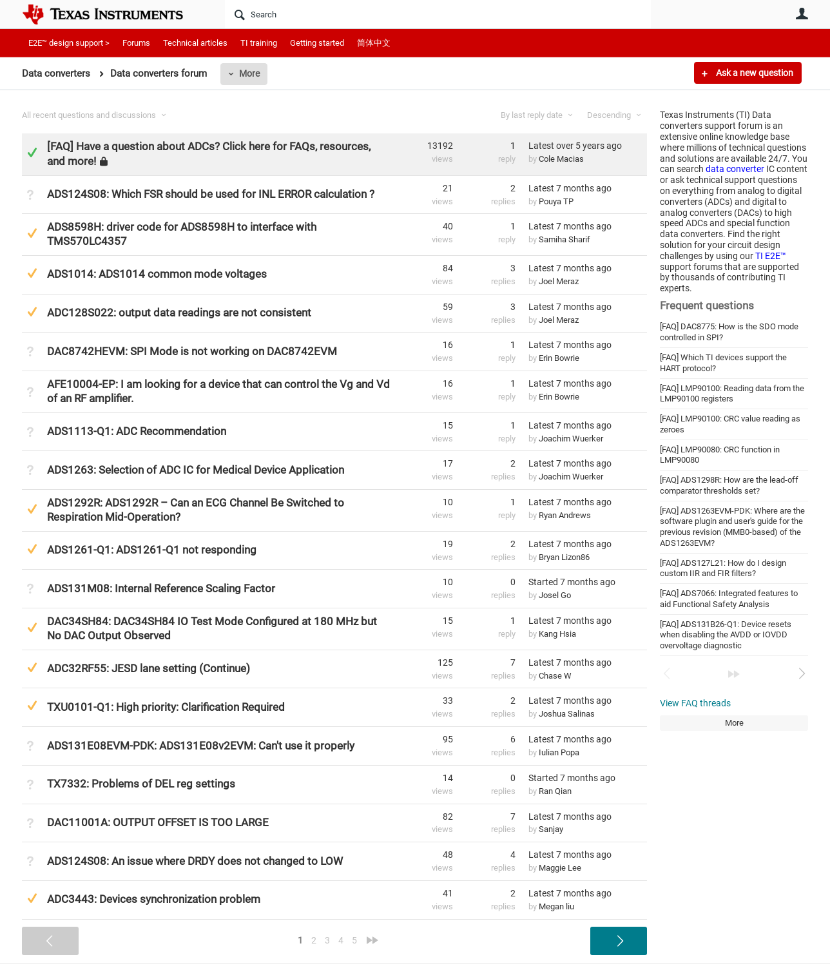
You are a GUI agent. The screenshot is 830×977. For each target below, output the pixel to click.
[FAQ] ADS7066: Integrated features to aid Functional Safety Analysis (729, 598)
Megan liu (556, 906)
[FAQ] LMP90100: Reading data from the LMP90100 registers (732, 393)
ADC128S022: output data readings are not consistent (179, 312)
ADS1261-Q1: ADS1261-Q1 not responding (151, 549)
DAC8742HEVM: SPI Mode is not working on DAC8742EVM (192, 351)
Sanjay (551, 829)
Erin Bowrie (559, 358)
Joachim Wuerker (571, 438)
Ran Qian (555, 791)
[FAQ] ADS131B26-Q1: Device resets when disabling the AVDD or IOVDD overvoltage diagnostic (725, 634)
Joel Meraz (559, 281)
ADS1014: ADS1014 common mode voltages (157, 273)
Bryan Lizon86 (564, 557)
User (801, 13)
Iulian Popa (559, 752)
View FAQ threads (695, 703)
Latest (575, 145)
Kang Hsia (557, 634)
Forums (136, 43)
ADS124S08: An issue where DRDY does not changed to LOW (195, 861)
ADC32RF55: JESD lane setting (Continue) (148, 668)
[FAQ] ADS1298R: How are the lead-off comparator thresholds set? (729, 485)
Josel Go (555, 595)
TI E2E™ (770, 256)
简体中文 (374, 43)
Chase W (555, 676)
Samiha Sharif (564, 239)
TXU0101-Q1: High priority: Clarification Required (166, 707)
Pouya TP (556, 201)
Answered (32, 152)
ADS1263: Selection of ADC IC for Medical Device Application (195, 469)
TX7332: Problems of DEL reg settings (141, 783)
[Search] (438, 14)
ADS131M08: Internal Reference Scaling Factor (161, 588)
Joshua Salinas (567, 714)
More (249, 73)
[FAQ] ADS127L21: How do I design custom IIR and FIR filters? (723, 568)
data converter (735, 169)
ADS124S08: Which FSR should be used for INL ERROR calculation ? (210, 194)
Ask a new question (753, 73)
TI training (258, 43)
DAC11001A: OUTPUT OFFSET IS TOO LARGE (158, 822)
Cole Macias (561, 159)
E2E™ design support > (69, 43)
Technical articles (195, 43)
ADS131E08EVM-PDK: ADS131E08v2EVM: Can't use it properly (200, 745)
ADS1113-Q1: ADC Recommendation (136, 431)
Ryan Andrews (565, 515)
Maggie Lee (560, 868)
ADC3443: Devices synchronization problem (153, 899)
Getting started (317, 43)
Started (571, 582)
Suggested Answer (32, 233)
